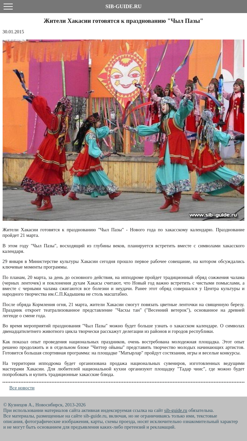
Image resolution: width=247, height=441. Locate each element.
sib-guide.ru (175, 410)
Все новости (22, 387)
